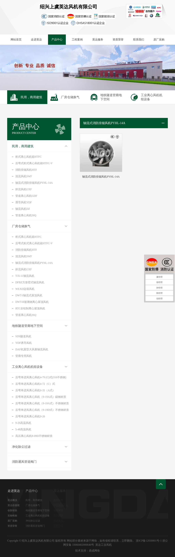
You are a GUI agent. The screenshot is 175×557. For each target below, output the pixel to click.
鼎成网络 (94, 550)
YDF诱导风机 (23, 342)
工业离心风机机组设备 (27, 366)
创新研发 (13, 510)
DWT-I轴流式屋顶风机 (28, 295)
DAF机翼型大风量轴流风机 (31, 349)
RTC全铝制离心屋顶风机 (30, 308)
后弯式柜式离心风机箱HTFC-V (34, 163)
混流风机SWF (23, 176)
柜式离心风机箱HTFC (28, 156)
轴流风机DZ (22, 208)
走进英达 (36, 39)
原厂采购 (158, 39)
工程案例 (77, 39)
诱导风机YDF (23, 202)
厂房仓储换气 (21, 226)
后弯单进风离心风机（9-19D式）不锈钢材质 (42, 409)
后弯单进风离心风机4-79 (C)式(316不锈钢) (40, 377)
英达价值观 (14, 505)
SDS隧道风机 (23, 336)
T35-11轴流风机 (24, 275)
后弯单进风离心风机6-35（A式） (35, 390)
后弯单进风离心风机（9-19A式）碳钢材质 (40, 396)
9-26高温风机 (23, 422)
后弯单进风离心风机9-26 (30, 416)
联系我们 (138, 39)
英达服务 (97, 39)
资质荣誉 (118, 39)
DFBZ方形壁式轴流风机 (29, 282)
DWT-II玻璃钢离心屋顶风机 (32, 301)
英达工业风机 (103, 544)
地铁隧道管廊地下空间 (27, 326)
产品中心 (56, 39)
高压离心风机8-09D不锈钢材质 (33, 435)
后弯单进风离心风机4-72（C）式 (35, 383)
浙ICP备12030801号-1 (148, 540)
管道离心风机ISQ (25, 215)
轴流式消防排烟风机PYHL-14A (34, 182)
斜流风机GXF (23, 189)
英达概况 (13, 500)
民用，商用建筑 (22, 146)
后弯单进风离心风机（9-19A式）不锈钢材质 (42, 403)
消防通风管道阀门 (24, 461)
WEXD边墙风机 (25, 288)
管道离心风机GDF (26, 195)
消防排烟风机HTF (26, 169)
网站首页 (16, 39)
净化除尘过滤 (21, 447)
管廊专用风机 (23, 355)
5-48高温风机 (23, 429)
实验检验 (13, 515)
